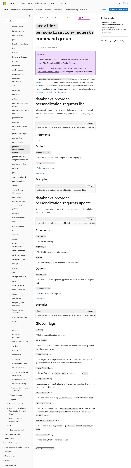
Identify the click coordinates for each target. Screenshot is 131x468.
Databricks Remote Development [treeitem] (15, 411)
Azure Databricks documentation (54, 18)
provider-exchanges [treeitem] (19, 125)
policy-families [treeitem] (17, 109)
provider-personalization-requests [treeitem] (18, 141)
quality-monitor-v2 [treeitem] (19, 169)
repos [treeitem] (14, 213)
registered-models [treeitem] (19, 209)
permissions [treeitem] (16, 82)
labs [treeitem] (13, 40)
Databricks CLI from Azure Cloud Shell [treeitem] (20, 381)
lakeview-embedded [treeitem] (19, 49)
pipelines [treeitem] (15, 86)
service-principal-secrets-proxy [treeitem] (18, 236)
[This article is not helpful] (123, 40)
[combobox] (16, 21)
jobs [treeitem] (13, 31)
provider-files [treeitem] (17, 130)
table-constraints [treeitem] (18, 281)
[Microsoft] (4, 3)
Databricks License (75, 68)
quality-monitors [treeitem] (18, 173)
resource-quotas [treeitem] (18, 218)
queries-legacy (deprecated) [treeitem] (17, 183)
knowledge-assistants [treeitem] (20, 36)
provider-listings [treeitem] (18, 134)
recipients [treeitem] (15, 205)
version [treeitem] (15, 338)
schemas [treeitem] (15, 226)
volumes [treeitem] (15, 342)
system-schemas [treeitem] (18, 277)
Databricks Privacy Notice (48, 71)
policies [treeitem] (15, 90)
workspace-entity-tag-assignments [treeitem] (20, 365)
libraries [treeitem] (15, 53)
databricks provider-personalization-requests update (114, 28)
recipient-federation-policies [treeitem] (19, 199)
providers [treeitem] (15, 160)
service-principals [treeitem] (18, 242)
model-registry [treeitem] (17, 62)
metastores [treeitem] (16, 57)
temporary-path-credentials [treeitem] (18, 296)
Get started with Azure (118, 9)
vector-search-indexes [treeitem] (20, 333)
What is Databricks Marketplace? (52, 92)
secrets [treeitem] (14, 231)
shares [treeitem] (14, 260)
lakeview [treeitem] (15, 44)
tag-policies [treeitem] (16, 290)
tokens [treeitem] (14, 313)
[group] (65, 223)
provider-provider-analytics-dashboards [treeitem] (20, 150)
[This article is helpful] (120, 40)
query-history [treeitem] (17, 189)
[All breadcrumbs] (38, 18)
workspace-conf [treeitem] (18, 359)
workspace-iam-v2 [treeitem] (19, 371)
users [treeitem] (14, 317)
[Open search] (119, 3)
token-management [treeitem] (19, 309)
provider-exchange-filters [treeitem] (19, 119)
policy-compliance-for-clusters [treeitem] (20, 96)
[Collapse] (29, 16)
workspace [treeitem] (16, 351)
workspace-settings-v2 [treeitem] (20, 375)
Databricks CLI (41, 82)
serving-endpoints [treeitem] (19, 251)
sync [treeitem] (14, 273)
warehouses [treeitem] (16, 346)
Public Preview (69, 63)
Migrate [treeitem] (13, 391)
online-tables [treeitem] (17, 77)
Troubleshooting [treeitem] (16, 387)
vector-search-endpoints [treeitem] (17, 327)
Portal (104, 9)
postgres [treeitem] (15, 114)
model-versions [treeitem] (18, 66)
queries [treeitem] (15, 177)
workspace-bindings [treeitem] (19, 355)
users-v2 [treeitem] (15, 322)
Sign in (125, 3)
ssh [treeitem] (13, 264)
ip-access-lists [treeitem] (17, 27)
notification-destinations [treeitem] (16, 71)
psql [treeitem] (13, 164)
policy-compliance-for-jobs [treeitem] (20, 103)
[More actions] (93, 18)
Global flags (40, 173)
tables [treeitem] (14, 286)
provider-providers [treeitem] (19, 156)
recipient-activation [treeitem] (19, 193)
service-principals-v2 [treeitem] (19, 247)
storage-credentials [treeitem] (19, 268)
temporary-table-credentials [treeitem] (18, 303)
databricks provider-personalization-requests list (112, 23)
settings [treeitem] (15, 255)
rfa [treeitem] (13, 222)
